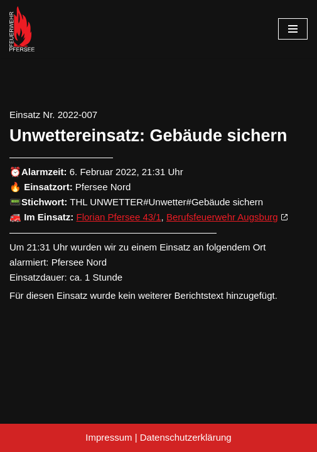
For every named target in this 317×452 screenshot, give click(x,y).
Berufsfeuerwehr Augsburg (222, 217)
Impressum (108, 437)
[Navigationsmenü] (293, 29)
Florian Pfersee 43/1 (119, 217)
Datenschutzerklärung (186, 437)
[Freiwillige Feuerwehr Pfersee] (22, 28)
